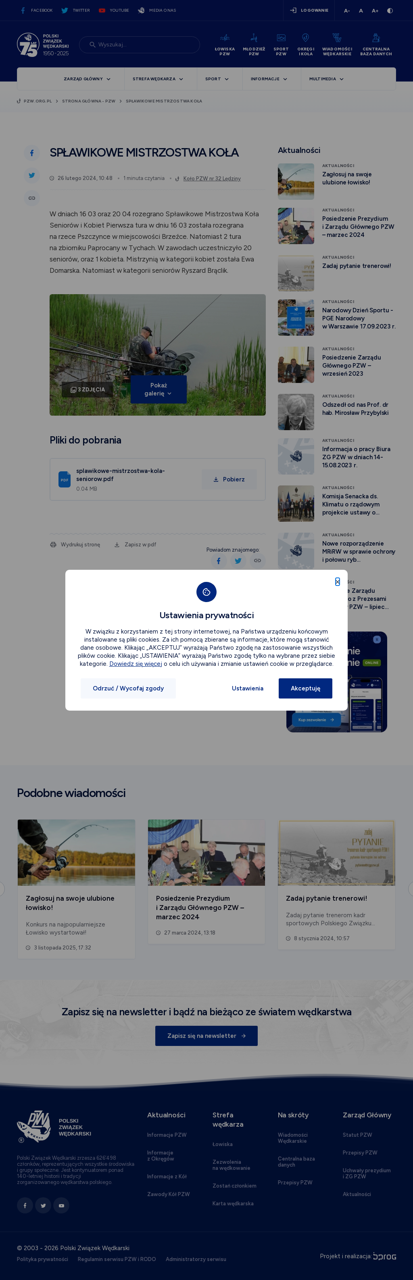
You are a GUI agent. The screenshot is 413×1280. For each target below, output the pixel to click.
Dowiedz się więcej (135, 663)
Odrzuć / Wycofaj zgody (128, 688)
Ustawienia (247, 688)
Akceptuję (305, 688)
